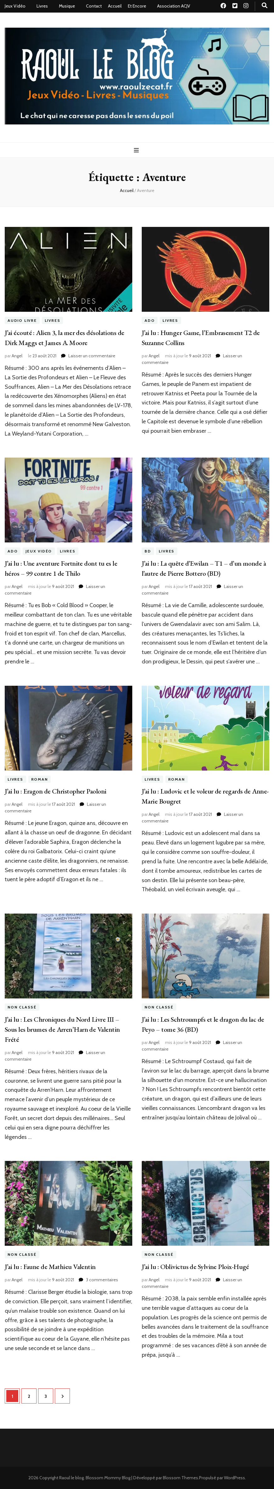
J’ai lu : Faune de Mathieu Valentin (50, 1266)
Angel (17, 356)
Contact (94, 6)
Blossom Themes (180, 1478)
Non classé (22, 1007)
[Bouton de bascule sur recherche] (264, 5)
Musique (67, 6)
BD (148, 551)
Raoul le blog (71, 1478)
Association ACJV (173, 6)
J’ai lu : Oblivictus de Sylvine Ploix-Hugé (195, 1266)
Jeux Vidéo (15, 6)
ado (150, 320)
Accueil (115, 6)
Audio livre (22, 320)
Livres (42, 6)
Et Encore (137, 6)
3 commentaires (102, 1280)
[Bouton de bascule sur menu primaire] (137, 150)
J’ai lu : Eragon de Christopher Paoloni (55, 791)
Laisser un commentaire (91, 356)
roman (39, 779)
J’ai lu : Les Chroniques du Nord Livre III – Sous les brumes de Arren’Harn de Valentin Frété (62, 1029)
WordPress (234, 1478)
